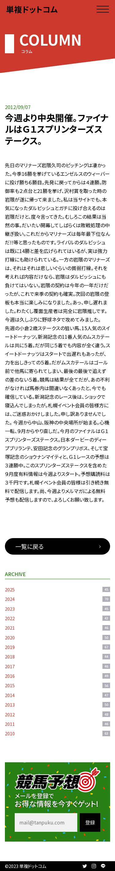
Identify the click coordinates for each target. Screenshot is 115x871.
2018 (57, 656)
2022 (57, 618)
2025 (57, 589)
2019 (57, 647)
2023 (57, 608)
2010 (57, 733)
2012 (57, 714)
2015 (57, 685)
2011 (57, 724)
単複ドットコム (32, 9)
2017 (57, 666)
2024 (57, 599)
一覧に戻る (29, 546)
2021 (57, 627)
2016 (57, 676)
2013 (57, 704)
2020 (57, 637)
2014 (57, 695)
